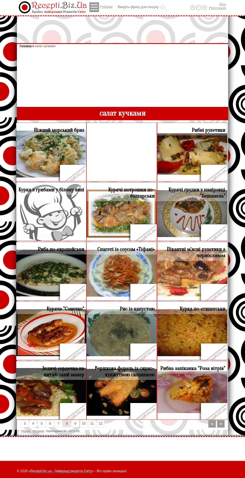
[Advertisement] (122, 27)
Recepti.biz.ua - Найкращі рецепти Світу (61, 471)
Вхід (223, 4)
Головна (26, 46)
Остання (38, 431)
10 (84, 423)
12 (100, 423)
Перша (25, 431)
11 (92, 423)
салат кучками (45, 46)
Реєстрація (217, 8)
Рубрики (100, 7)
